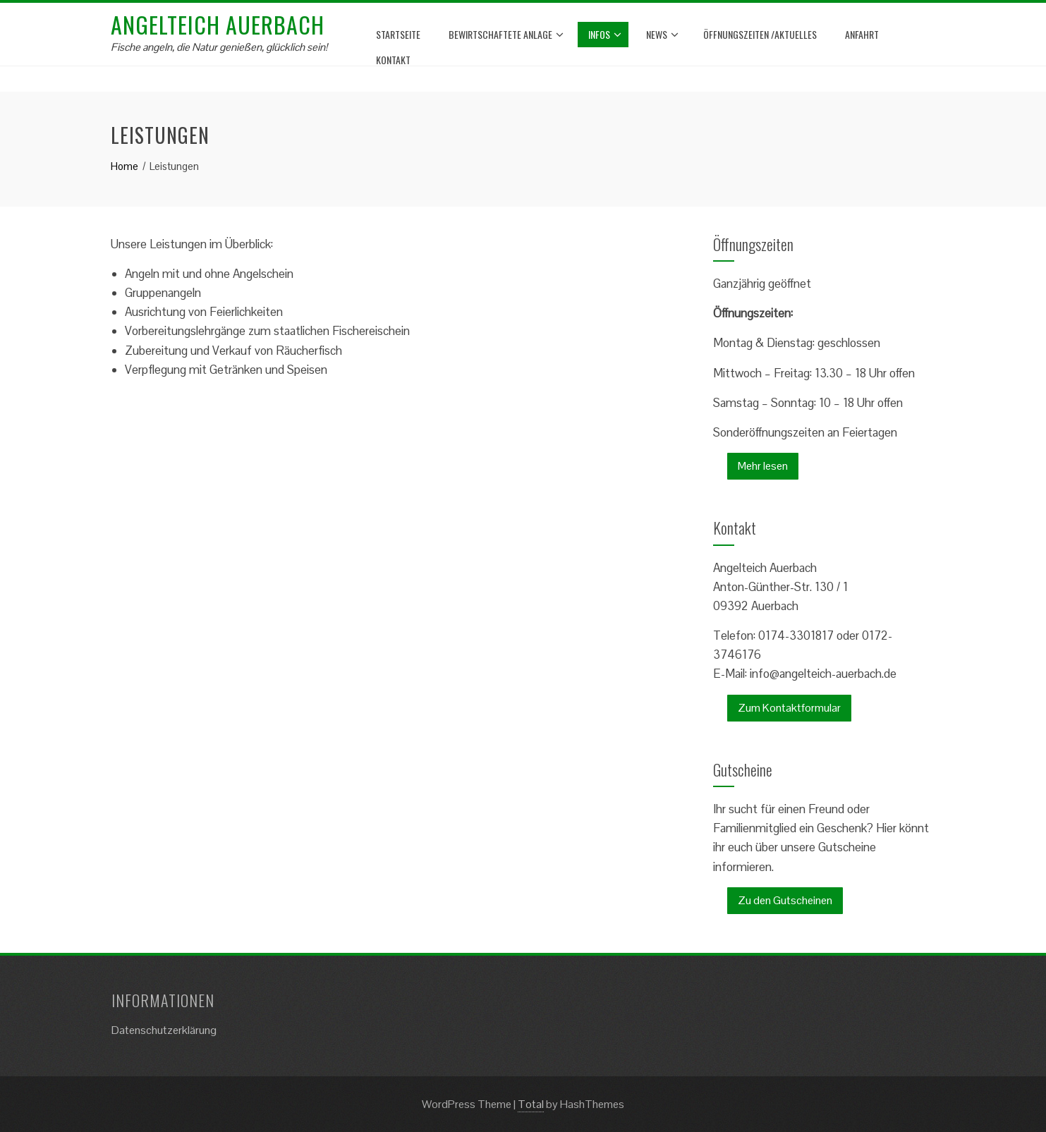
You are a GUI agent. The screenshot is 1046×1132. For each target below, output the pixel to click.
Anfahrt (862, 34)
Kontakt (393, 59)
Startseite (398, 34)
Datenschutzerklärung (164, 1030)
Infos (604, 34)
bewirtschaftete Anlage (506, 34)
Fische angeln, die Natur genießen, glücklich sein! (219, 47)
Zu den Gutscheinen (785, 900)
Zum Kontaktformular (789, 707)
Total (531, 1104)
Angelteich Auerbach (217, 24)
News (662, 34)
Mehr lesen (763, 465)
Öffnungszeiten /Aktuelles (760, 34)
